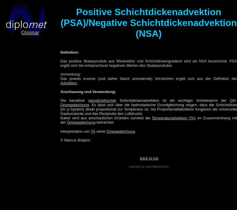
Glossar (30, 33)
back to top (149, 158)
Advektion (68, 83)
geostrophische (102, 100)
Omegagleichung (74, 105)
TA (93, 131)
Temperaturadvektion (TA (173, 118)
